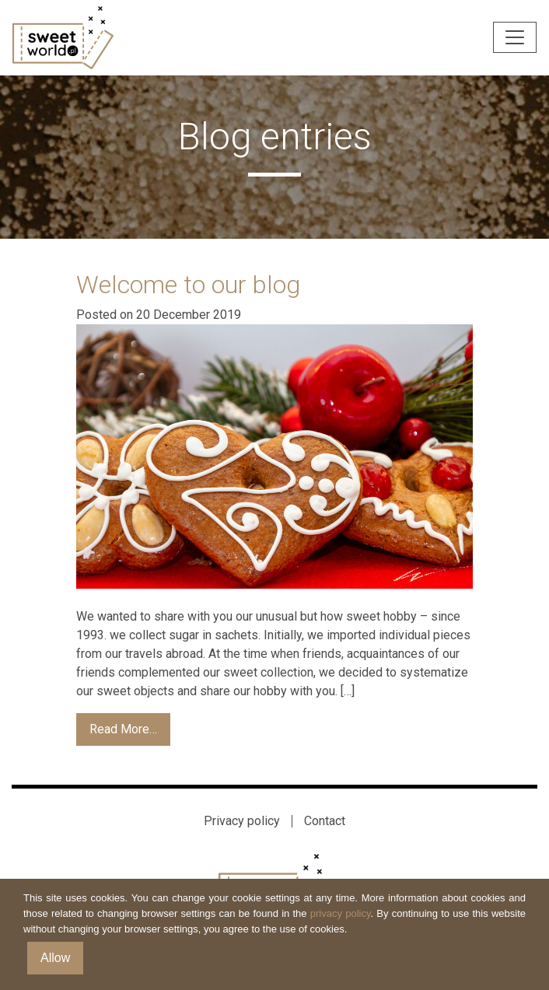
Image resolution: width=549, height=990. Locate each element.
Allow (55, 957)
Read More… (123, 729)
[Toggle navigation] (515, 37)
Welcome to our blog (188, 284)
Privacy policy (242, 820)
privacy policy (340, 913)
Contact (324, 820)
